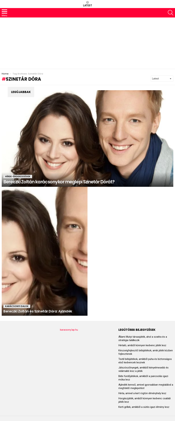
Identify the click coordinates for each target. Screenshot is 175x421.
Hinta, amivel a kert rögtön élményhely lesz (142, 393)
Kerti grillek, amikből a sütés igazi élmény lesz (143, 407)
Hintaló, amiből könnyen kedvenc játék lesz (142, 345)
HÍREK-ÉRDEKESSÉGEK (17, 176)
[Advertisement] (87, 43)
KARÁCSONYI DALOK (17, 306)
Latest (87, 4)
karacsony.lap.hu (69, 329)
